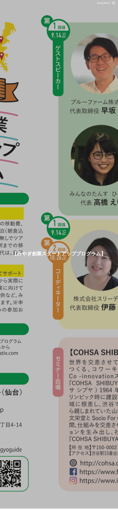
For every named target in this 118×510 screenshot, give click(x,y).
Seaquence (103, 3)
